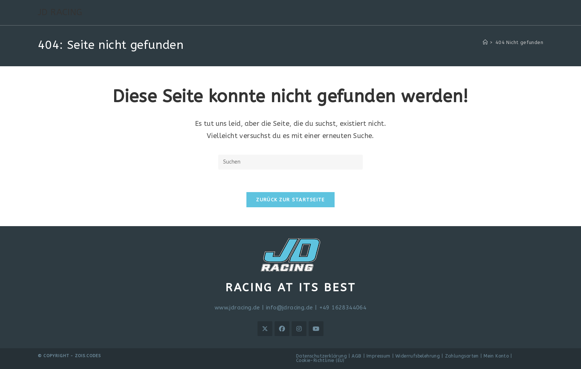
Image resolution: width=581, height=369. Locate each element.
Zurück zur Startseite (290, 199)
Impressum (378, 356)
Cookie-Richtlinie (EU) (320, 360)
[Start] (485, 42)
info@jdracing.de (289, 307)
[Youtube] (316, 328)
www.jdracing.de (237, 307)
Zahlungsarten (462, 356)
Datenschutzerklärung (321, 356)
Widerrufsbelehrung (417, 356)
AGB (356, 356)
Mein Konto (496, 356)
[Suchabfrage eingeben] (290, 162)
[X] (265, 328)
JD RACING (60, 12)
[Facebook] (282, 328)
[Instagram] (299, 328)
